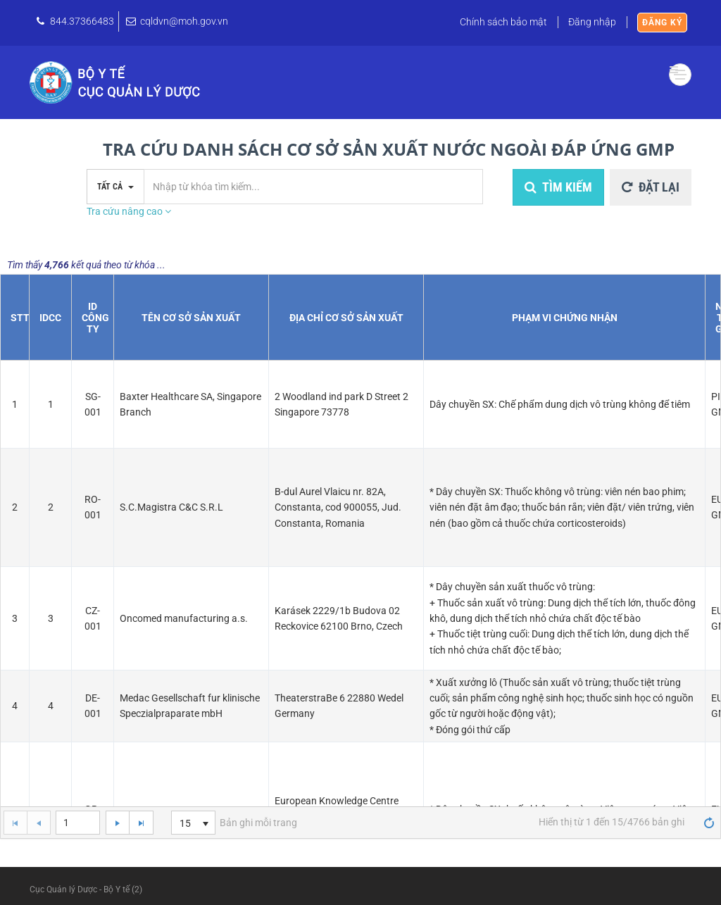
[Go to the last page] (141, 823)
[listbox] (193, 823)
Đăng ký (662, 22)
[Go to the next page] (117, 823)
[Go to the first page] (15, 823)
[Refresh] (709, 822)
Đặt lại (650, 187)
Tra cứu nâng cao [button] (129, 211)
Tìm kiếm (558, 187)
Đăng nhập (592, 21)
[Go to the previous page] (39, 823)
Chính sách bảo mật (503, 21)
